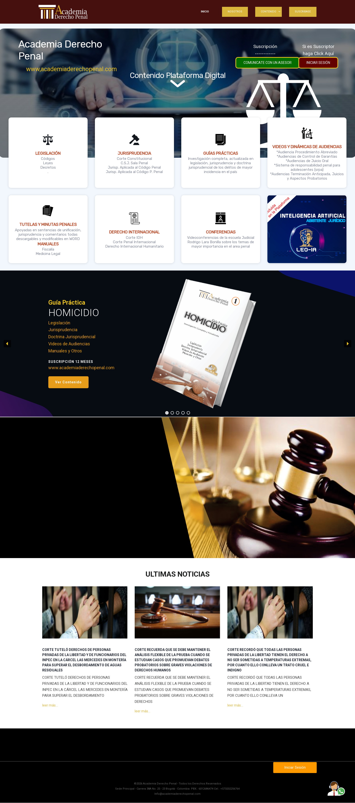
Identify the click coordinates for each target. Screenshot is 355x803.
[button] (68, 382)
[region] (177, 344)
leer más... (50, 705)
